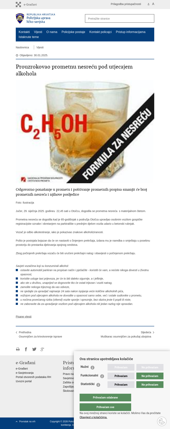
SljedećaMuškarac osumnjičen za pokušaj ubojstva (126, 334)
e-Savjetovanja (25, 372)
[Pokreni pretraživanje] (150, 18)
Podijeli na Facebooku (26, 349)
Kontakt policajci (100, 32)
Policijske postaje (73, 32)
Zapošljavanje (71, 386)
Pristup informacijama (130, 32)
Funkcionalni (89, 383)
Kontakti (24, 32)
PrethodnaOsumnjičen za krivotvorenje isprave (40, 334)
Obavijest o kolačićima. (93, 417)
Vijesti (38, 32)
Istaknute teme (29, 37)
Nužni (85, 374)
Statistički (87, 392)
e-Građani (22, 368)
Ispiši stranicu (18, 349)
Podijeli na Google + (43, 349)
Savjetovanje (70, 378)
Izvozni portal (24, 381)
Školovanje (69, 390)
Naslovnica (22, 47)
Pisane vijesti (24, 316)
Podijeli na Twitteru (34, 349)
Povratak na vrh (27, 421)
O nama (51, 32)
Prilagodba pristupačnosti (126, 4)
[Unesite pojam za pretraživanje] (114, 18)
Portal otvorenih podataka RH (33, 377)
